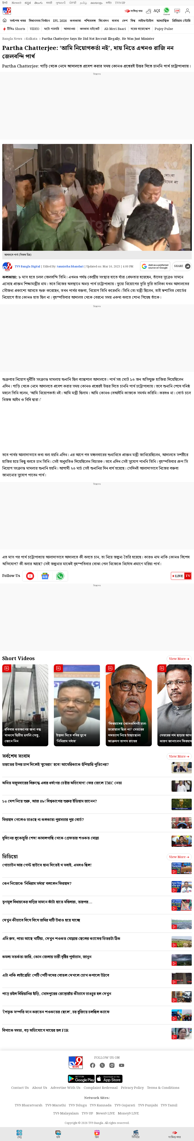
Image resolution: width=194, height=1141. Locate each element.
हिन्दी (5, 3)
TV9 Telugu (78, 1105)
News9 (16, 3)
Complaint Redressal (101, 1088)
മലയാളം (96, 3)
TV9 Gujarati (125, 1105)
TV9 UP (87, 1113)
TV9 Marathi (55, 1105)
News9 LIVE (105, 1113)
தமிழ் (83, 3)
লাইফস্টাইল (145, 21)
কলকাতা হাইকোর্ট (89, 29)
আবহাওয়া (69, 29)
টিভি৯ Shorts (16, 29)
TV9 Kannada (101, 1105)
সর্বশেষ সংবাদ (16, 756)
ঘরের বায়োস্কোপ (140, 29)
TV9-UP (120, 3)
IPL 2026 (60, 21)
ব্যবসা (115, 21)
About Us (39, 1088)
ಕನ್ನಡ (28, 3)
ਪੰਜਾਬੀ (72, 3)
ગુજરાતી (61, 3)
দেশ (125, 21)
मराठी (49, 3)
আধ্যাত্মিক (163, 21)
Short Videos (18, 659)
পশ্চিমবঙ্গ (90, 21)
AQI (157, 11)
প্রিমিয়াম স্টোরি (181, 21)
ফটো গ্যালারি (51, 29)
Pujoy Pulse (164, 29)
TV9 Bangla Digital (27, 267)
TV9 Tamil (169, 1105)
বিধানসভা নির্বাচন (39, 21)
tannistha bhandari (70, 267)
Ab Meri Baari (115, 29)
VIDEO (34, 29)
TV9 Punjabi (148, 1105)
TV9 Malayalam (66, 1113)
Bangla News (12, 38)
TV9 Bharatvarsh (28, 1105)
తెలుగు (38, 3)
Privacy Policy (132, 1088)
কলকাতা (75, 21)
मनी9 (108, 3)
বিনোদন (104, 21)
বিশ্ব (133, 21)
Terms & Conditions (163, 1088)
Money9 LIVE (128, 1113)
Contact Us (20, 1088)
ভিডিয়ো (10, 857)
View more (179, 659)
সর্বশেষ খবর (18, 21)
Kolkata (31, 38)
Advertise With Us (65, 1088)
